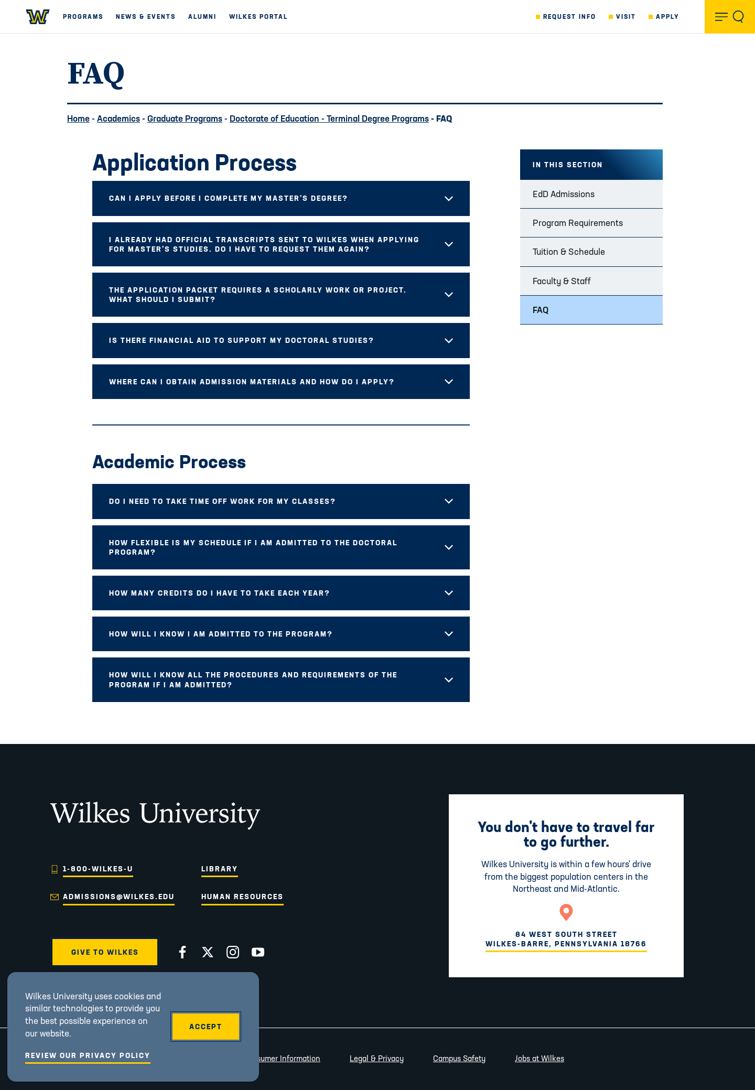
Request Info (569, 16)
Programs (83, 16)
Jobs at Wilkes (539, 1058)
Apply (668, 16)
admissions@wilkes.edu (119, 896)
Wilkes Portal (258, 16)
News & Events (146, 16)
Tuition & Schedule (569, 251)
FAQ (540, 309)
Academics (118, 118)
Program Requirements (578, 222)
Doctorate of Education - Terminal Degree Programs (329, 118)
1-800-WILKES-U (98, 868)
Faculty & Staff (562, 280)
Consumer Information (281, 1058)
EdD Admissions (564, 193)
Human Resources (242, 896)
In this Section (568, 164)
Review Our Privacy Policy (87, 1055)
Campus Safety (459, 1058)
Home (78, 118)
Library (219, 868)
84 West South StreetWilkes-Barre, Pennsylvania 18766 (566, 939)
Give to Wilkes (105, 952)
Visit (626, 16)
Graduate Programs (184, 118)
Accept (205, 1026)
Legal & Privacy (377, 1058)
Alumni (202, 16)
